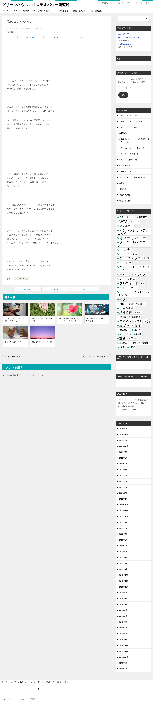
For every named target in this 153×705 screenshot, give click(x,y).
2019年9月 (123, 593)
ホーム (5, 11)
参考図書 (122, 189)
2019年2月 (123, 634)
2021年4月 (123, 481)
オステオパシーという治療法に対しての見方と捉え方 (134, 140)
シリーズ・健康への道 (128, 160)
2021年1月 (123, 499)
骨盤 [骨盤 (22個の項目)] (132, 347)
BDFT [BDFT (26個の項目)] (143, 217)
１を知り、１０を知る (128, 127)
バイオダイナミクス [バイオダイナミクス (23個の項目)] (132, 274)
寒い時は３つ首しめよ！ (13, 357)
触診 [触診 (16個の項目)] (138, 334)
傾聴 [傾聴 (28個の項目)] (122, 299)
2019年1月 (123, 640)
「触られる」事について (129, 116)
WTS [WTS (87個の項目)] (123, 222)
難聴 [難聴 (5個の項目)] (134, 343)
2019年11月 (124, 581)
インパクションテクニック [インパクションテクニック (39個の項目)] (133, 232)
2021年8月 (123, 458)
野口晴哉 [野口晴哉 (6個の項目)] (123, 343)
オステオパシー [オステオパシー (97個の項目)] (132, 238)
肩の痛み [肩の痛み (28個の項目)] (125, 321)
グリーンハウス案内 (21, 11)
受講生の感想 (124, 195)
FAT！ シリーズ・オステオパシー (42, 320)
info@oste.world (124, 44)
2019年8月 (123, 599)
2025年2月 (123, 429)
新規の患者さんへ (45, 11)
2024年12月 (124, 435)
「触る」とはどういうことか (130, 121)
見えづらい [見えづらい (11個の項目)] (125, 334)
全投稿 (10, 32)
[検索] (133, 18)
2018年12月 (124, 645)
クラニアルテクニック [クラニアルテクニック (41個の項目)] (133, 244)
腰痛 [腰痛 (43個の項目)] (137, 325)
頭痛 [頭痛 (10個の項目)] (121, 347)
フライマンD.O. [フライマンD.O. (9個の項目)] (127, 279)
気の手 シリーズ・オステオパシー (95, 357)
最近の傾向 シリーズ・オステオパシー (42, 343)
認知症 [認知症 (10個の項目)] (134, 338)
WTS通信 (123, 133)
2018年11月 (124, 651)
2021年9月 (123, 452)
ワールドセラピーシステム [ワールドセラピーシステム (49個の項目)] (133, 293)
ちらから (128, 403)
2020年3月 (123, 558)
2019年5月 (123, 616)
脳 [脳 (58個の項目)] (148, 321)
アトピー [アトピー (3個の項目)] (136, 222)
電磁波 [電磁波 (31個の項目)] (145, 342)
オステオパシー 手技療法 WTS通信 (96, 320)
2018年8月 (123, 669)
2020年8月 (123, 528)
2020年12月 (124, 505)
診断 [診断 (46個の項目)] (122, 338)
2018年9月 (123, 663)
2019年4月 (123, 622)
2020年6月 (123, 540)
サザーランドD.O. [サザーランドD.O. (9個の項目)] (128, 254)
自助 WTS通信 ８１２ (14, 342)
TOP (22, 682)
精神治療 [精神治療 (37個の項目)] (125, 312)
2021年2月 (123, 493)
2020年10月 (124, 516)
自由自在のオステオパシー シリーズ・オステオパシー (69, 320)
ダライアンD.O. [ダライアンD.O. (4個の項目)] (125, 263)
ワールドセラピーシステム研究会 (132, 376)
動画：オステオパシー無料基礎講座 (87, 11)
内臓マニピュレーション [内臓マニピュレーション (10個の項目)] (132, 303)
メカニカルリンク (21, 279)
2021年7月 (123, 464)
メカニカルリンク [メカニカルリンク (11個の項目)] (128, 287)
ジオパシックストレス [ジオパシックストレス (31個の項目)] (134, 258)
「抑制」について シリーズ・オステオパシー (14, 320)
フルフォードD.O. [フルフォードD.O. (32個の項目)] (131, 283)
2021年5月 (123, 475)
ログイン (29, 375)
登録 (123, 95)
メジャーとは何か (126, 171)
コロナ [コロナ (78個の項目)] (124, 250)
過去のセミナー (125, 201)
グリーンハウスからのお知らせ (131, 148)
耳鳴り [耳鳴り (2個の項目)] (139, 312)
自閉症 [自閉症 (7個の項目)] (137, 330)
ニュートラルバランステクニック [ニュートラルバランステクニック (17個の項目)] (133, 269)
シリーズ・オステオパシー (129, 154)
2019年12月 (124, 575)
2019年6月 (123, 610)
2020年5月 (123, 546)
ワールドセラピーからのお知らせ (132, 177)
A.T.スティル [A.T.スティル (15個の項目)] (126, 217)
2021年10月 (124, 446)
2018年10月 (124, 657)
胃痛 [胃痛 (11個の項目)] (139, 321)
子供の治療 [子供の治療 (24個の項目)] (126, 308)
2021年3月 (123, 487)
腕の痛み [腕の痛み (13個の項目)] (124, 325)
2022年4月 (123, 440)
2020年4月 (123, 552)
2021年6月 (123, 470)
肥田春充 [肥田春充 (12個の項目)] (135, 317)
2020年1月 (123, 569)
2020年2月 (123, 563)
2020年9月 (123, 522)
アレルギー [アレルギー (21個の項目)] (126, 225)
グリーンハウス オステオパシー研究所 (37, 4)
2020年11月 (124, 511)
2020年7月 (123, 534)
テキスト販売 (63, 11)
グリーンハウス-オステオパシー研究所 (132, 358)
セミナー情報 (124, 166)
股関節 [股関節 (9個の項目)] (122, 317)
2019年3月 (123, 628)
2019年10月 (124, 587)
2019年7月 (123, 604)
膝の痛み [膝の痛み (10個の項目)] (124, 330)
